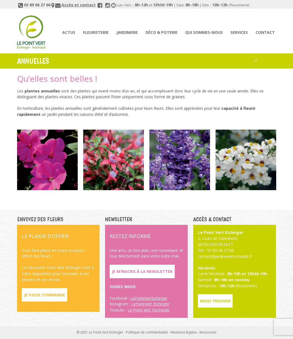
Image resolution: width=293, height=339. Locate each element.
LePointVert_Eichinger (150, 304)
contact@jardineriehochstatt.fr (225, 256)
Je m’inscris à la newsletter (142, 271)
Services (239, 32)
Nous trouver (215, 301)
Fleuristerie (96, 32)
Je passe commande (44, 294)
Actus (68, 32)
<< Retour (267, 60)
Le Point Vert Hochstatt (149, 310)
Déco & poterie (162, 32)
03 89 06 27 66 (37, 4)
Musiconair (208, 332)
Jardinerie (127, 32)
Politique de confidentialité (147, 332)
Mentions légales (184, 332)
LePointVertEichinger (148, 298)
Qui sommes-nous (204, 32)
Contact (265, 32)
